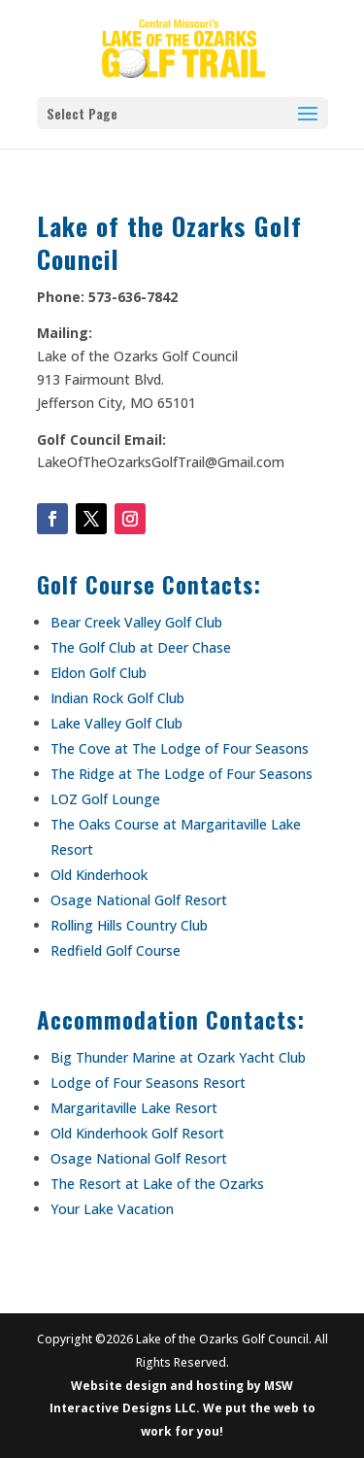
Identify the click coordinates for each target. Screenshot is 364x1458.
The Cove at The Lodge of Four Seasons (179, 748)
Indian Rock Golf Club (117, 698)
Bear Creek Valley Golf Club (136, 622)
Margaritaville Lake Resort (133, 1108)
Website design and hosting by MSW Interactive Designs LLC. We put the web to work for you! (182, 1409)
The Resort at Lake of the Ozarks (157, 1183)
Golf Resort (186, 1133)
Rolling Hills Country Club (129, 925)
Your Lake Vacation (112, 1209)
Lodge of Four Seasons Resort (148, 1082)
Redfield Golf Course (115, 950)
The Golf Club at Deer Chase (140, 647)
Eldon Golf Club (98, 672)
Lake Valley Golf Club (116, 723)
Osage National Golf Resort (138, 900)
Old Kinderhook (99, 874)
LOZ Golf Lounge (105, 799)
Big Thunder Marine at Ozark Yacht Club (178, 1057)
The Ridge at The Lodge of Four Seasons (181, 773)
